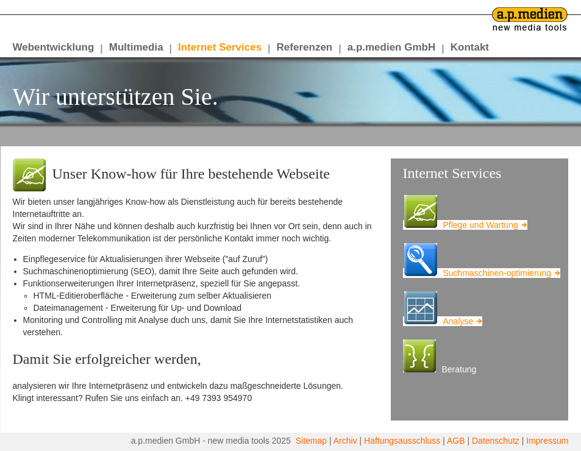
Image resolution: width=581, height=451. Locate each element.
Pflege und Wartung (461, 225)
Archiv (345, 441)
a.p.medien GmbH (392, 47)
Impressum (547, 441)
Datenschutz (495, 441)
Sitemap (311, 441)
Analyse (439, 321)
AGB (456, 441)
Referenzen (305, 47)
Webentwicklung (53, 47)
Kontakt (470, 47)
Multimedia (136, 47)
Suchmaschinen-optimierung (477, 273)
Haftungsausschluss (402, 441)
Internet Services (220, 47)
